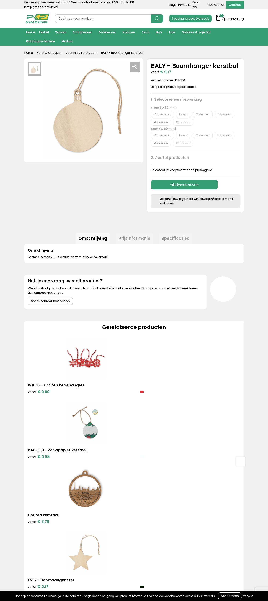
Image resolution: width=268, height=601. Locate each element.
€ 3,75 (148, 393)
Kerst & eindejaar (49, 53)
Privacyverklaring (194, 509)
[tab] (91, 239)
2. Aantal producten (170, 157)
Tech (145, 32)
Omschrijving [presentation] (91, 239)
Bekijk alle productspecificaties (175, 87)
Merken (67, 41)
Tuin (172, 32)
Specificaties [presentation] (177, 239)
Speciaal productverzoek (190, 18)
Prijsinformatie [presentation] (134, 239)
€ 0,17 (203, 393)
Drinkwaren (107, 32)
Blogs (172, 5)
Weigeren (248, 595)
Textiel (44, 32)
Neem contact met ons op (50, 302)
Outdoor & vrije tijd (195, 32)
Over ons (138, 503)
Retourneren (141, 509)
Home (30, 32)
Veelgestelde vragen (147, 515)
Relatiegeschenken (40, 41)
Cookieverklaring (193, 503)
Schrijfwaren (82, 32)
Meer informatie (206, 595)
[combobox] (103, 18)
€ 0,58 (94, 399)
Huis (159, 32)
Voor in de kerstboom (81, 53)
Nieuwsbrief (215, 5)
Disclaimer (189, 515)
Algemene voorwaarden (199, 498)
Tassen (60, 32)
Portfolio (184, 5)
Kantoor (129, 32)
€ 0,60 (39, 399)
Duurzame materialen (98, 515)
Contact (235, 5)
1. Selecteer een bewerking (176, 99)
